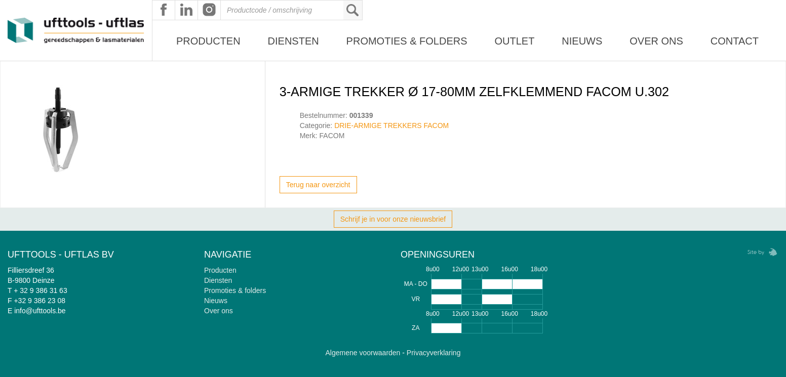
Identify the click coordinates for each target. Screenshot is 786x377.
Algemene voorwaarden (363, 353)
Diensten (293, 41)
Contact (735, 41)
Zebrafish (759, 252)
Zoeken (352, 10)
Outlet (514, 41)
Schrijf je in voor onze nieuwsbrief (393, 219)
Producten (208, 41)
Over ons (656, 41)
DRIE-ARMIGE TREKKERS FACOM (391, 125)
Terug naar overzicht (318, 185)
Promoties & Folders (406, 41)
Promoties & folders (235, 290)
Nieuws (582, 41)
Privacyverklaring (434, 353)
